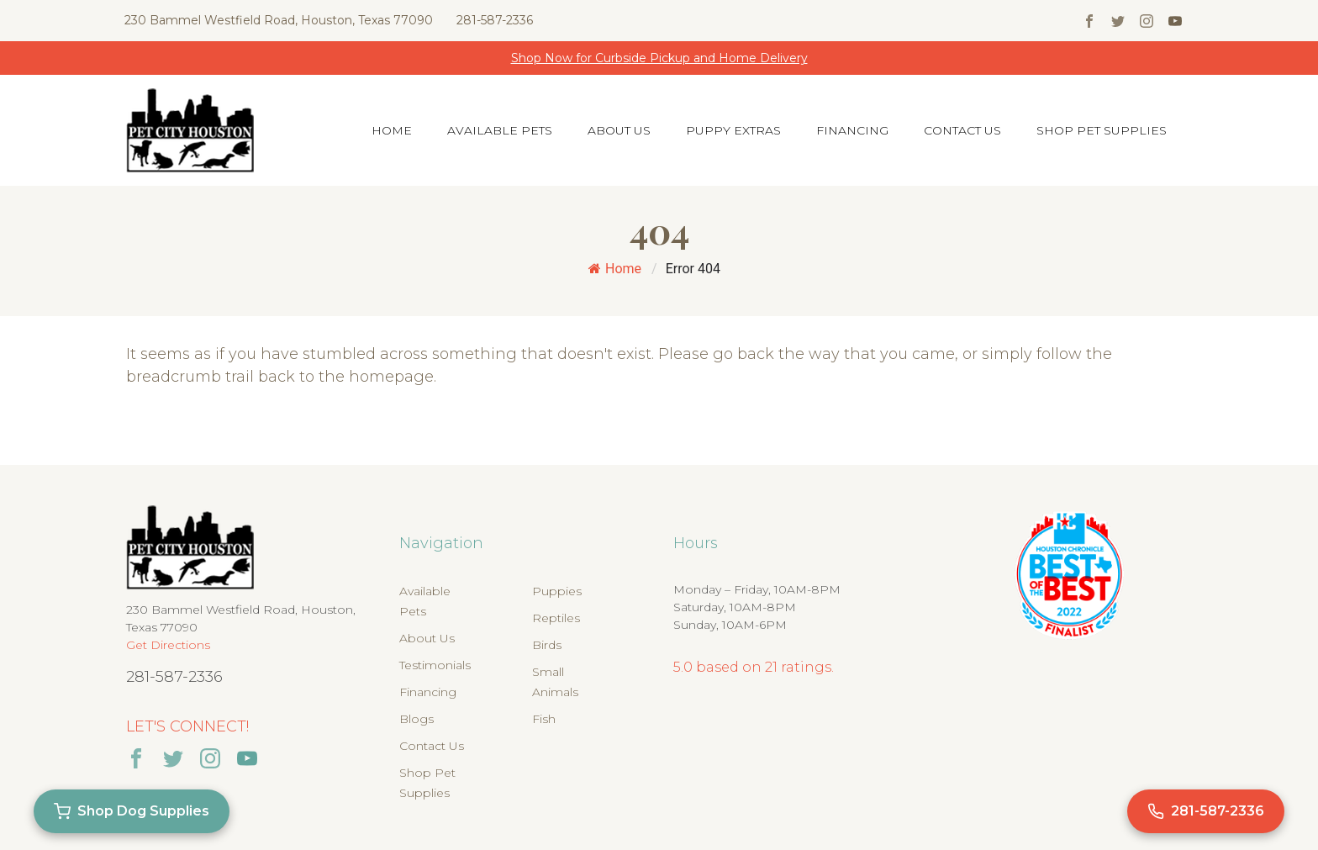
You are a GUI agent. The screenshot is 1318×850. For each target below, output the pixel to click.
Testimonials (435, 665)
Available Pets (499, 130)
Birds (546, 644)
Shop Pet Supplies (1101, 130)
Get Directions (168, 644)
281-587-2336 (494, 20)
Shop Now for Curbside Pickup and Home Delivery (659, 58)
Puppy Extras (733, 130)
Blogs (416, 718)
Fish (544, 718)
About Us (619, 130)
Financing (852, 130)
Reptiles (556, 618)
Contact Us (962, 130)
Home (392, 130)
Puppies (557, 591)
